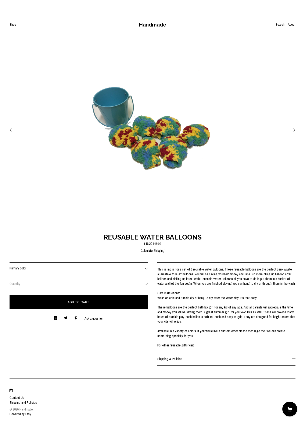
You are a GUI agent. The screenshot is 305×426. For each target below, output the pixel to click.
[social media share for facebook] (55, 316)
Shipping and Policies (23, 402)
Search (280, 24)
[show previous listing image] (20, 128)
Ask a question (94, 318)
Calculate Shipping (153, 250)
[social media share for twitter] (66, 316)
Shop (13, 24)
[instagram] (11, 390)
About (291, 24)
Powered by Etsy (20, 414)
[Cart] (289, 409)
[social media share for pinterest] (76, 316)
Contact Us (17, 397)
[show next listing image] (284, 128)
